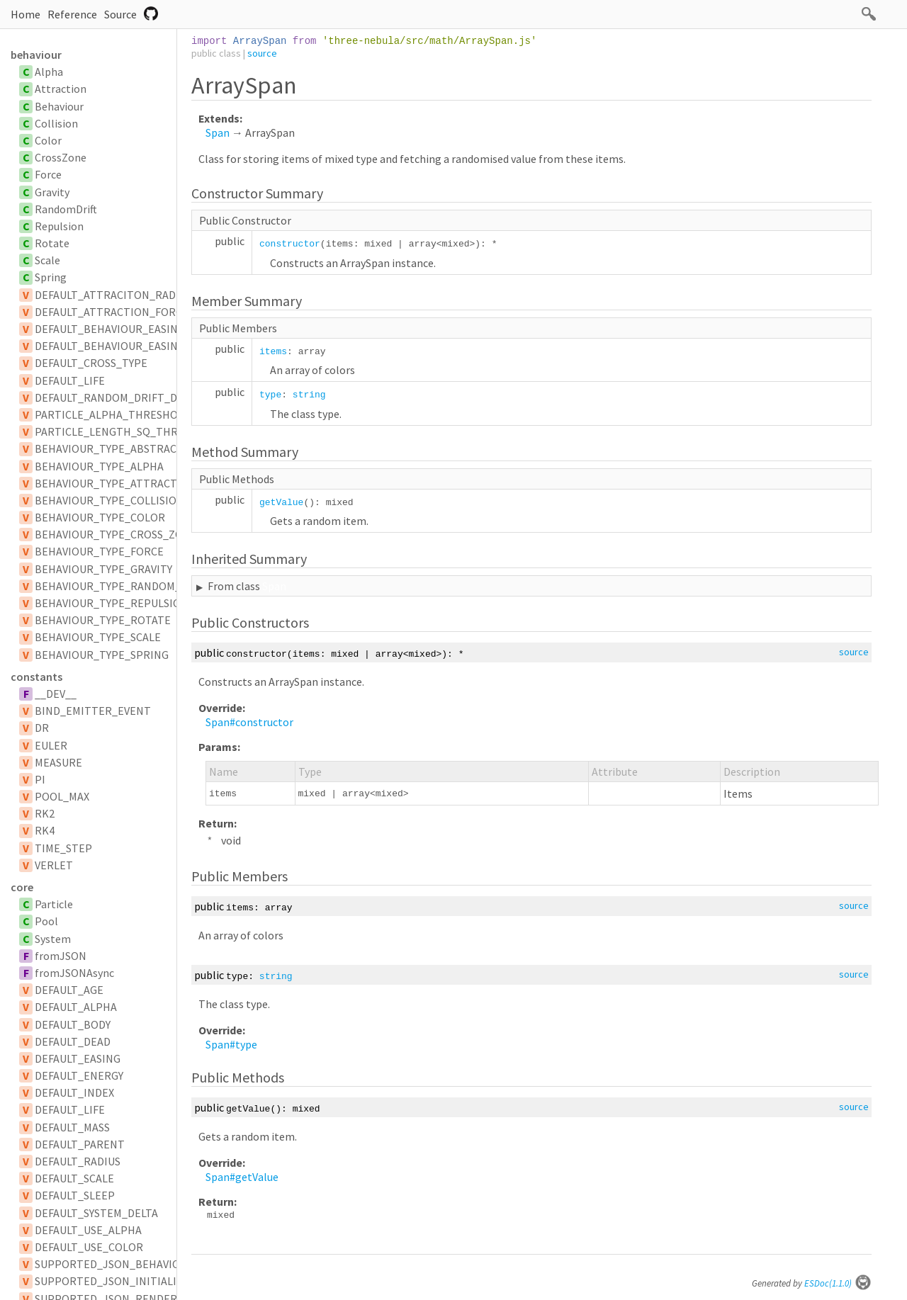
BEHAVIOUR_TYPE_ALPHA (99, 466)
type (270, 395)
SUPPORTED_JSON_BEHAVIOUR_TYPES (133, 1264)
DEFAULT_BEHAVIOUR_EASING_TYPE (125, 346)
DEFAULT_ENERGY (79, 1075)
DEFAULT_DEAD (73, 1041)
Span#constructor (249, 722)
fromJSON (60, 956)
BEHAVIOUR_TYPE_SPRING (102, 655)
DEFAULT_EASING (77, 1058)
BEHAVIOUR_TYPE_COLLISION (109, 500)
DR (42, 727)
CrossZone (60, 157)
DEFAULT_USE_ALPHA (88, 1230)
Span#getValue (241, 1177)
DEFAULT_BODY (73, 1024)
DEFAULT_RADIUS (77, 1161)
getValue (281, 502)
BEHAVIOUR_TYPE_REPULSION (111, 603)
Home (25, 14)
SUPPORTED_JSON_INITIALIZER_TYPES (134, 1281)
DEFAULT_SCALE (74, 1178)
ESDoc (838, 1283)
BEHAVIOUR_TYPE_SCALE (98, 637)
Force (48, 174)
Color (48, 140)
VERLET (54, 865)
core (22, 887)
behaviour (36, 54)
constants (36, 676)
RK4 (45, 830)
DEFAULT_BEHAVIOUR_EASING (110, 329)
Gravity (52, 192)
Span (217, 132)
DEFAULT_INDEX (74, 1092)
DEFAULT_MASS (72, 1127)
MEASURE (58, 762)
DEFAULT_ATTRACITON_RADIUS (113, 295)
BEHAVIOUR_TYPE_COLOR (100, 517)
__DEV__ (56, 693)
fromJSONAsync (74, 973)
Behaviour (59, 106)
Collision (56, 123)
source (262, 53)
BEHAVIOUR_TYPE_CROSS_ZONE (116, 534)
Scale (47, 260)
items (273, 351)
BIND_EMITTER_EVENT (93, 710)
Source (120, 14)
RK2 (45, 813)
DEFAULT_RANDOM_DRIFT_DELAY (118, 397)
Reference (72, 14)
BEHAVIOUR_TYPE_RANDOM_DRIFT (123, 586)
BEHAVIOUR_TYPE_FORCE (99, 551)
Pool (46, 921)
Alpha (49, 71)
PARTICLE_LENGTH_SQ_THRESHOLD (126, 431)
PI (40, 779)
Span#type (231, 1044)
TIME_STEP (63, 848)
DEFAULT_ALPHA (76, 1007)
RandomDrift (66, 209)
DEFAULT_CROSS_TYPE (91, 363)
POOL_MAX (62, 796)
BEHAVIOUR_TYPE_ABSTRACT (109, 448)
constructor (289, 244)
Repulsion (59, 226)
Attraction (60, 88)
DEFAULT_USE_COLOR (89, 1247)
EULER (51, 745)
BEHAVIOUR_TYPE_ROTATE (103, 620)
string (309, 395)
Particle (54, 904)
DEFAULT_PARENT (80, 1144)
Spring (51, 277)
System (53, 939)
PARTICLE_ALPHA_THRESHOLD (113, 414)
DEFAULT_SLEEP (75, 1195)
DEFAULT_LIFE (70, 380)
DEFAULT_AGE (69, 990)
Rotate (52, 243)
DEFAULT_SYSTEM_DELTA (96, 1213)
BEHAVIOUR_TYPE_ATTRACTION (115, 483)
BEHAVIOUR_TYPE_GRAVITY (103, 569)
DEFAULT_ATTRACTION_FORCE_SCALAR (133, 312)
